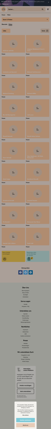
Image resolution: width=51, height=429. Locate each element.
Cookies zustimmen (25, 420)
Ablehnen (25, 425)
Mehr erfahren (25, 415)
